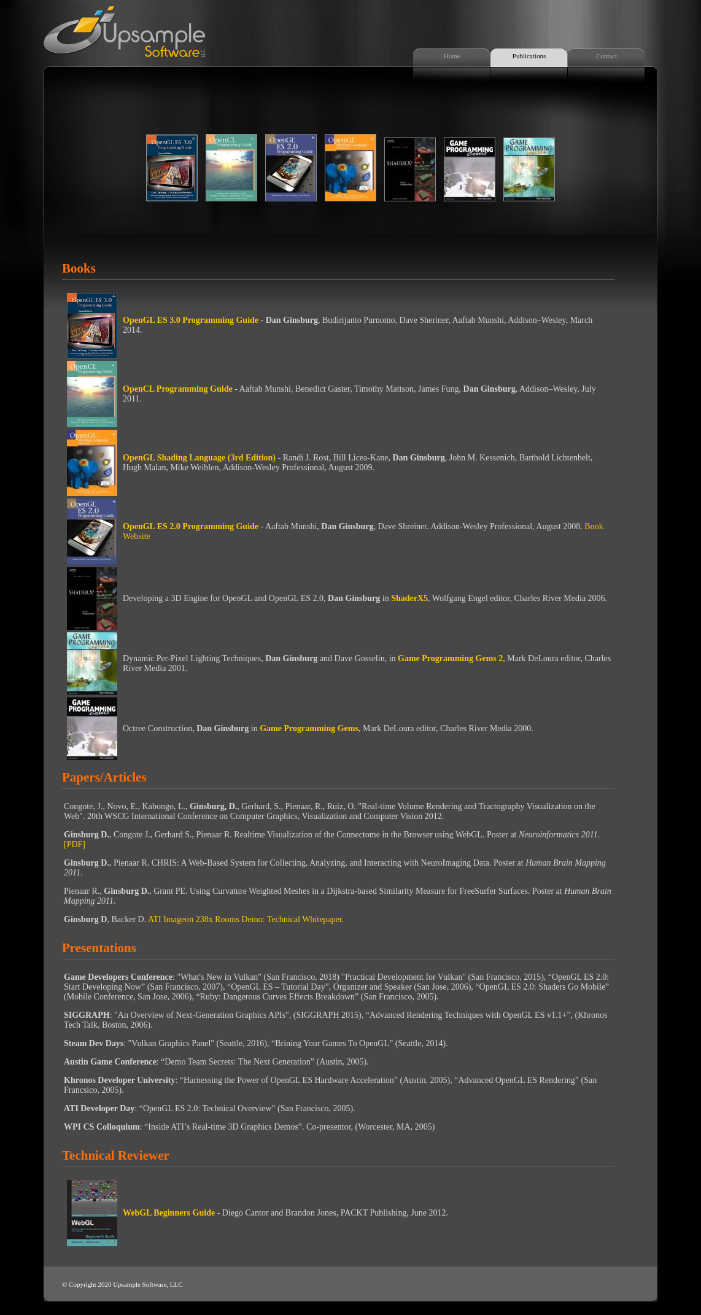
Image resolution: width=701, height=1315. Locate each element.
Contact (606, 56)
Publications (529, 56)
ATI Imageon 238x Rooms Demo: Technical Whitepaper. (246, 919)
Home (452, 56)
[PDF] (74, 844)
